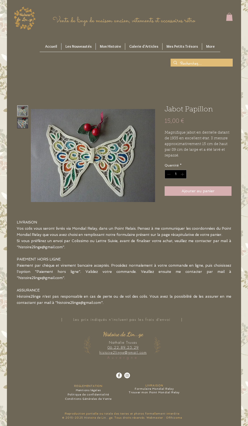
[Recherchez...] (201, 63)
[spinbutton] (175, 174)
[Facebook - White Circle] (119, 375)
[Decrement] (168, 174)
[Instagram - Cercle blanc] (127, 375)
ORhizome (174, 417)
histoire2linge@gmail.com (40, 278)
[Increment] (183, 174)
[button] (229, 17)
